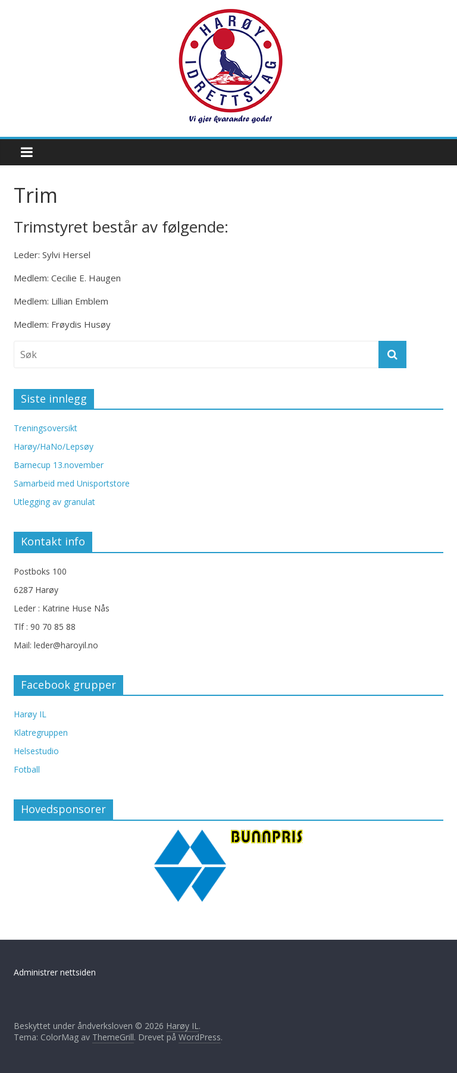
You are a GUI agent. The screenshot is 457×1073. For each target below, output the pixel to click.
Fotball (27, 769)
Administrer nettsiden (55, 972)
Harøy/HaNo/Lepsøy (53, 446)
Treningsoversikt (45, 428)
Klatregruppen (41, 732)
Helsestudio (36, 751)
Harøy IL (30, 714)
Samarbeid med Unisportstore (72, 483)
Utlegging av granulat (54, 501)
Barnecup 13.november (59, 464)
